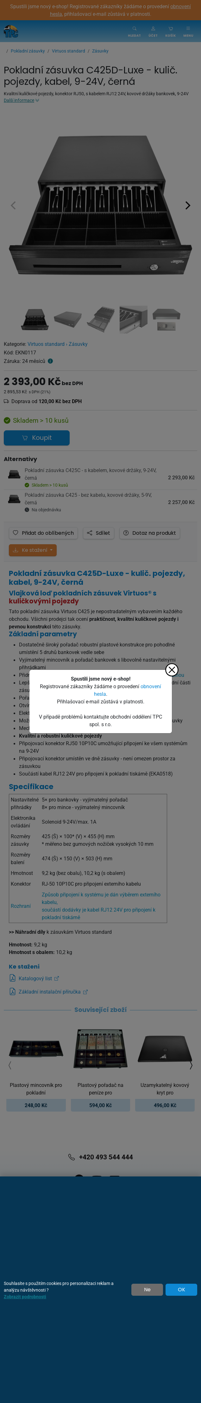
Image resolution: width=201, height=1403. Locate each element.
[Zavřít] (172, 670)
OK (181, 1289)
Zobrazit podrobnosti (25, 1296)
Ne (147, 1289)
